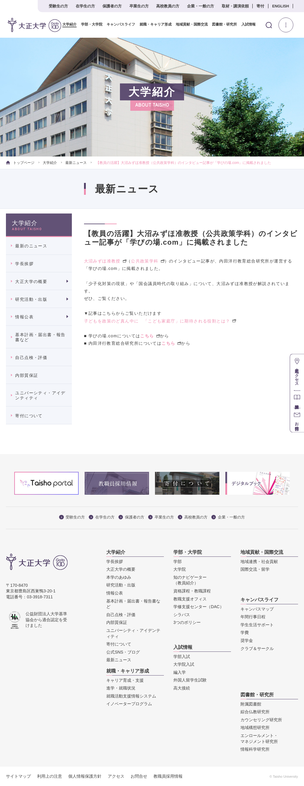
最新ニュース (76, 163)
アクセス (116, 776)
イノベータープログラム (129, 703)
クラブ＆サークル (257, 648)
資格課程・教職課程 (192, 591)
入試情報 (246, 24)
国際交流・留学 (255, 569)
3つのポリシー (187, 622)
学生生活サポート (257, 624)
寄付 (260, 6)
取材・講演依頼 (235, 6)
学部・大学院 (90, 24)
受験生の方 (58, 6)
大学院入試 (183, 664)
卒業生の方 (139, 6)
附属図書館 (250, 703)
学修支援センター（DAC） (198, 606)
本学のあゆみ (118, 577)
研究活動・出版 (31, 299)
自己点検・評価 (31, 357)
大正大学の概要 (31, 281)
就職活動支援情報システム (131, 696)
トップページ (20, 163)
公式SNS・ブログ (123, 652)
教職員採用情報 (168, 776)
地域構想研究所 (255, 727)
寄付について (28, 415)
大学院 (179, 569)
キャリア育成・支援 (125, 680)
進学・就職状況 (120, 688)
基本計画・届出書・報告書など (40, 337)
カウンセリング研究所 (261, 719)
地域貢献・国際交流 (189, 24)
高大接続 (181, 688)
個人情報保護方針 (85, 776)
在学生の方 (85, 6)
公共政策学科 (147, 261)
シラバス (181, 614)
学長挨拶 (24, 263)
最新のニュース (31, 245)
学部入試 (181, 656)
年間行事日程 (252, 616)
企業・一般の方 (200, 6)
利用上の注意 (49, 776)
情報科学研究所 (255, 749)
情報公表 (24, 316)
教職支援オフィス (190, 598)
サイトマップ (18, 776)
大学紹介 (67, 24)
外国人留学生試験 (190, 680)
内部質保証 (26, 375)
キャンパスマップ (257, 608)
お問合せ (139, 776)
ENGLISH (280, 6)
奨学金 (246, 640)
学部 (177, 561)
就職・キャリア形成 (153, 24)
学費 (244, 632)
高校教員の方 (167, 6)
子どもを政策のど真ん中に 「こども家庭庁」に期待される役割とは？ (160, 320)
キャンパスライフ (118, 24)
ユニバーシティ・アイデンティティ (40, 395)
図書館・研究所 (222, 24)
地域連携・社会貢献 (259, 561)
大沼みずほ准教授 (105, 261)
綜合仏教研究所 (255, 711)
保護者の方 (112, 6)
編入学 (179, 672)
